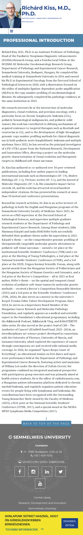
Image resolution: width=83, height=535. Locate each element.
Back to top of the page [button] (46, 423)
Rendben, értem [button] (69, 523)
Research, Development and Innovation (42, 503)
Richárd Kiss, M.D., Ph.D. (46, 11)
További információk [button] (21, 529)
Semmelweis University (42, 508)
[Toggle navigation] (11, 31)
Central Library (42, 497)
